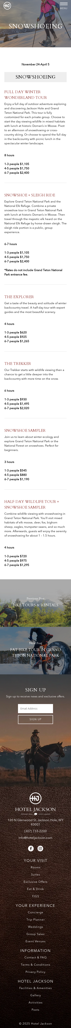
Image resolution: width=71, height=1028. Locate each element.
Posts (35, 1010)
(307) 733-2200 (35, 831)
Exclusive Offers (36, 882)
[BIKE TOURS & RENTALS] (35, 603)
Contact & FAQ (35, 957)
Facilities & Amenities (35, 988)
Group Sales (36, 934)
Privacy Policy (35, 972)
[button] (64, 4)
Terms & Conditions (35, 965)
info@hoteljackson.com (35, 838)
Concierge (35, 912)
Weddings (35, 927)
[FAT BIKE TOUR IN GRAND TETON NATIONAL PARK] (35, 650)
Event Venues (36, 941)
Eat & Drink (35, 889)
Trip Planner (36, 919)
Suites (35, 874)
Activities (36, 1002)
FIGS (35, 896)
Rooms (36, 867)
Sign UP (35, 719)
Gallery (35, 995)
